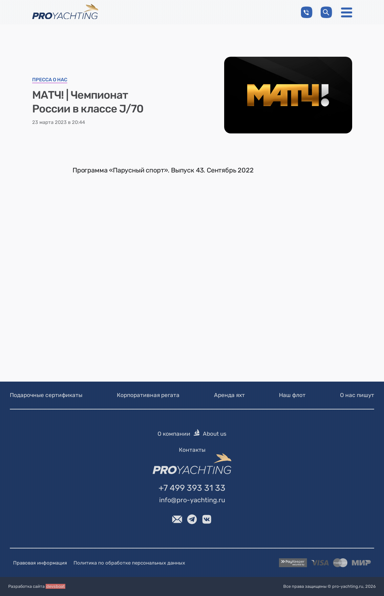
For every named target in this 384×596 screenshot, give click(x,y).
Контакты (192, 450)
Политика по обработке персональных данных (129, 563)
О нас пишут (357, 395)
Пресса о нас (49, 80)
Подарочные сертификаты (46, 395)
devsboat (55, 586)
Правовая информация (40, 563)
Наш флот (292, 395)
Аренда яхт (229, 395)
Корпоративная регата (148, 395)
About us (214, 434)
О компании (174, 434)
